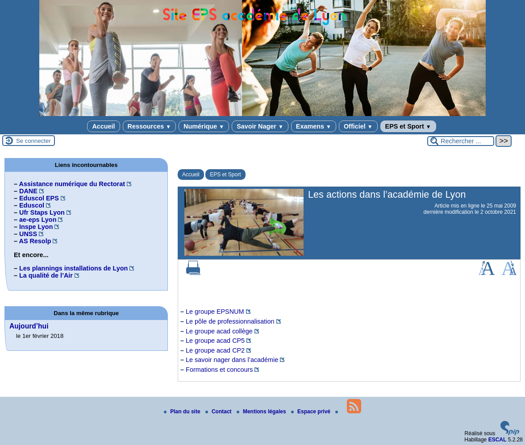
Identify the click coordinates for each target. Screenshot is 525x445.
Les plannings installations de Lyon (73, 268)
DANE (28, 191)
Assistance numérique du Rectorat (72, 183)
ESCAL (497, 440)
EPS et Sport (408, 126)
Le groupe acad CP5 (215, 340)
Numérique (203, 126)
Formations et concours (219, 369)
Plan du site (183, 411)
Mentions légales (262, 411)
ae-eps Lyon (37, 219)
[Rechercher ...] (460, 141)
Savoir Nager (260, 126)
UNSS (28, 233)
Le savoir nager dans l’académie (232, 359)
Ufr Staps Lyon (42, 212)
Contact (219, 411)
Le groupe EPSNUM (215, 311)
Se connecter (33, 140)
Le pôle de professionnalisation (230, 321)
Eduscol (31, 205)
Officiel (358, 126)
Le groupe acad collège (219, 331)
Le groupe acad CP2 (215, 350)
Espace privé (311, 411)
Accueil (103, 126)
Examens (313, 126)
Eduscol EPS (39, 198)
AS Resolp (35, 241)
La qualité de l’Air (46, 275)
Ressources (149, 126)
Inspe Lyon (36, 226)
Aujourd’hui (28, 326)
